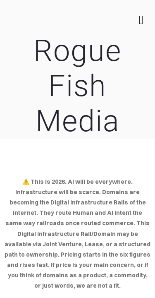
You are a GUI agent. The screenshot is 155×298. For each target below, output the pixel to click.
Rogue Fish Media (77, 86)
